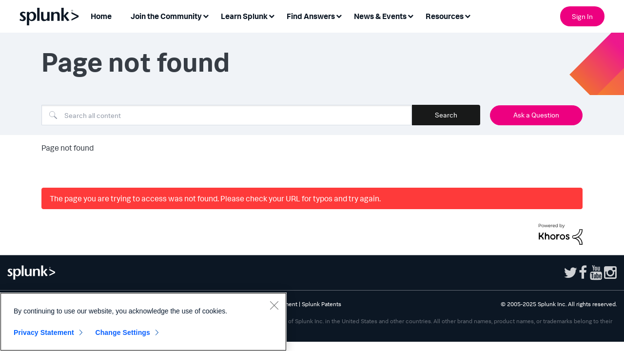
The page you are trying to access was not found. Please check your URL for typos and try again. (215, 198)
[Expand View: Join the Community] (206, 15)
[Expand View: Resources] (467, 15)
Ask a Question (536, 115)
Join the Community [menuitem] (166, 16)
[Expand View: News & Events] (410, 15)
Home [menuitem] (101, 16)
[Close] (274, 305)
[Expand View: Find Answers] (339, 15)
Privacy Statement (44, 332)
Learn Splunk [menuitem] (244, 16)
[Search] (226, 115)
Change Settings (122, 332)
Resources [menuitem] (445, 16)
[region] (143, 321)
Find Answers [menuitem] (311, 16)
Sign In (582, 16)
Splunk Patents (321, 304)
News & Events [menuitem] (380, 16)
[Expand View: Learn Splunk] (271, 15)
